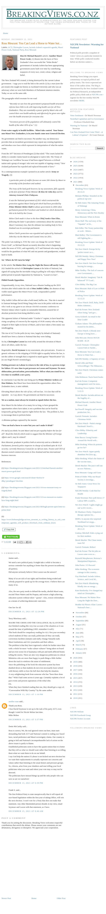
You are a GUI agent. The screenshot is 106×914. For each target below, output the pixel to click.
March (79, 645)
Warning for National (78, 125)
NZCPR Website (77, 712)
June (78, 633)
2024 (75, 169)
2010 (75, 698)
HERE (81, 100)
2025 (75, 165)
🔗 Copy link (9, 529)
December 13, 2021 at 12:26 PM (26, 611)
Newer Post (6, 898)
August (79, 624)
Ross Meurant (30, 50)
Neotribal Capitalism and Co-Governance (87, 119)
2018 (75, 666)
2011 (75, 694)
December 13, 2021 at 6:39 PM (26, 783)
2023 (75, 174)
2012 (75, 690)
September (80, 620)
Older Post (61, 898)
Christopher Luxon (20, 47)
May (78, 637)
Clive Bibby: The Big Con (85, 284)
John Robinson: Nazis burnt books (89, 377)
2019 (75, 662)
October (79, 616)
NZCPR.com (97, 94)
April (78, 641)
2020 (75, 658)
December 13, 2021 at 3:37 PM (26, 719)
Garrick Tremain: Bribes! (85, 547)
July (78, 629)
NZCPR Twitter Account (80, 718)
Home (5, 33)
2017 (75, 670)
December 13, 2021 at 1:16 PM (26, 694)
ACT (10, 47)
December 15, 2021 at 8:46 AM (26, 811)
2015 (75, 678)
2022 (75, 178)
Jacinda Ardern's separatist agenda (43, 47)
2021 (75, 182)
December (80, 185)
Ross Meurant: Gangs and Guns (88, 472)
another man (14, 701)
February (80, 649)
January (79, 653)
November (80, 612)
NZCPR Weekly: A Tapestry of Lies (89, 359)
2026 (75, 161)
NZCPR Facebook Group (80, 715)
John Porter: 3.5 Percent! (85, 565)
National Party (18, 50)
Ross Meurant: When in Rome (87, 217)
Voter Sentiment (76, 115)
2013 (75, 686)
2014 (75, 682)
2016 (75, 674)
